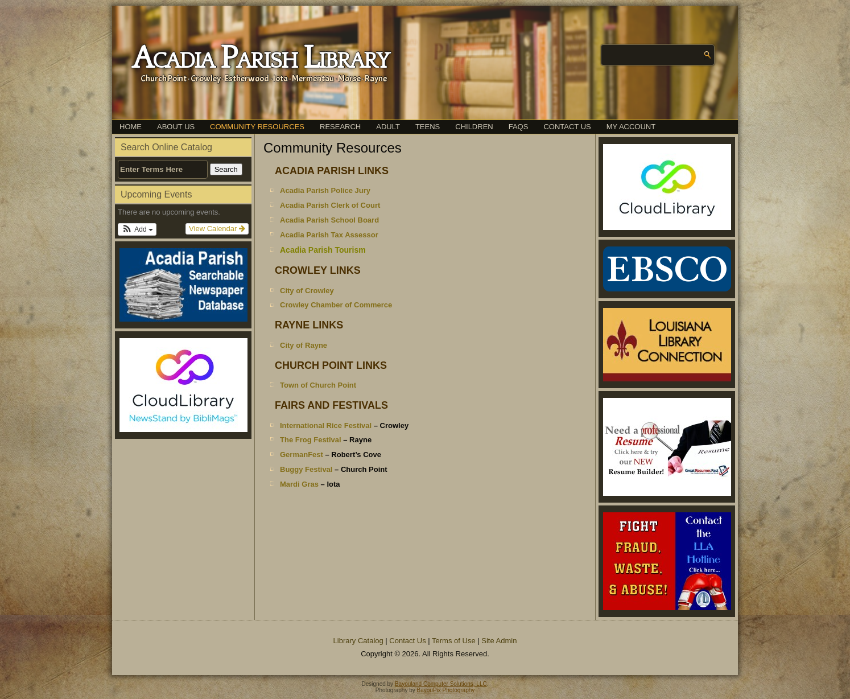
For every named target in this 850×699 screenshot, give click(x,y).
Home (130, 126)
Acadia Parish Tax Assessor (329, 235)
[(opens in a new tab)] (183, 385)
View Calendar (217, 228)
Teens (427, 126)
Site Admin (499, 640)
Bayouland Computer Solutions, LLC (441, 684)
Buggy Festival (306, 469)
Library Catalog (358, 640)
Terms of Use (454, 640)
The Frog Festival (310, 439)
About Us (176, 126)
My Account (630, 126)
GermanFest (301, 454)
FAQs (519, 126)
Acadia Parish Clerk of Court (330, 205)
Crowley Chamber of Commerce (336, 305)
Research (340, 126)
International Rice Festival (326, 425)
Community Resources (257, 126)
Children (474, 126)
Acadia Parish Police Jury (325, 190)
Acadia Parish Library (260, 58)
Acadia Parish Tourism (323, 249)
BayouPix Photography (446, 690)
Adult (388, 126)
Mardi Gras (299, 484)
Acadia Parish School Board (329, 220)
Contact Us (567, 126)
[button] (137, 229)
